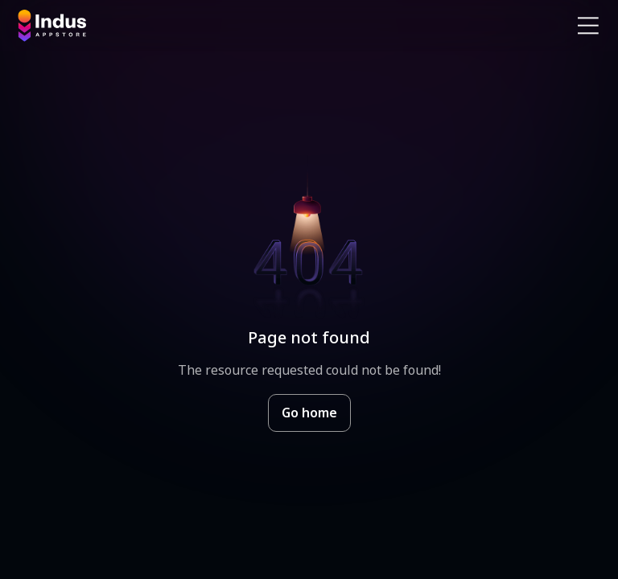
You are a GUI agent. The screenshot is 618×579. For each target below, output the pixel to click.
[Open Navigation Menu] (588, 26)
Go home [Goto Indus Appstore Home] (309, 412)
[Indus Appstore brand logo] (157, 26)
